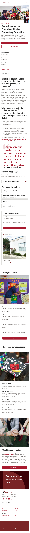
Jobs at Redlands (18, 517)
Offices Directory (5, 515)
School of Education (5, 74)
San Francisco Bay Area (19, 504)
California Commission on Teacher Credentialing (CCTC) (13, 139)
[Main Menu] (27, 2)
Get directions (7, 263)
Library (16, 510)
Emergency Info (5, 508)
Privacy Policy (3, 523)
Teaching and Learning (5, 69)
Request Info (14, 46)
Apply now (15, 228)
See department (14, 467)
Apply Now (14, 42)
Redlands (4, 504)
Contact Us (4, 517)
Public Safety (4, 510)
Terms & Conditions (18, 523)
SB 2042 (10, 140)
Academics (5, 23)
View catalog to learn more (14, 338)
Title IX (16, 508)
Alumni (16, 515)
